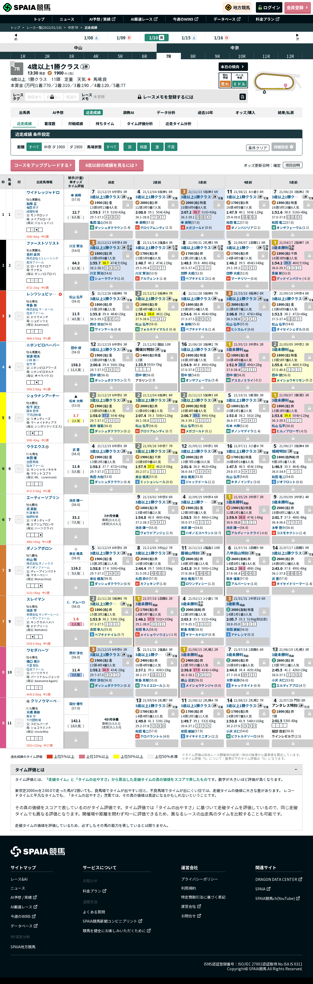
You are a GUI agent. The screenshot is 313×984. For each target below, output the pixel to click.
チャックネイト (242, 685)
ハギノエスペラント (200, 533)
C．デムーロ (76, 602)
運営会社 (191, 906)
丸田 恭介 (142, 578)
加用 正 (31, 203)
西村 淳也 (96, 324)
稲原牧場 (32, 517)
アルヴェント (149, 278)
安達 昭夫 (33, 356)
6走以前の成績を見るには (111, 165)
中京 (235, 47)
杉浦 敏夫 (32, 513)
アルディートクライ (245, 533)
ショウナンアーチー (42, 395)
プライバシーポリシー (199, 879)
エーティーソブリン (42, 497)
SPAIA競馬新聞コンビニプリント (112, 921)
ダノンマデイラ (242, 431)
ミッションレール (152, 482)
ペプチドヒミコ (197, 278)
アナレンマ (239, 635)
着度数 (50, 123)
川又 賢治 (76, 246)
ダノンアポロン (39, 548)
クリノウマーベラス (46, 701)
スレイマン (35, 599)
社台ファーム (35, 313)
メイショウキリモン (291, 380)
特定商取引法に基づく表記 (203, 897)
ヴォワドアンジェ (152, 533)
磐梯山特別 (190, 553)
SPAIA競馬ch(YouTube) (277, 898)
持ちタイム (105, 123)
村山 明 (31, 559)
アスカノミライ (242, 380)
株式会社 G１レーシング (42, 258)
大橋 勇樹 (33, 712)
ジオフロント (286, 482)
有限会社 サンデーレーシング (44, 614)
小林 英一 (32, 360)
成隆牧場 (32, 211)
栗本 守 (31, 716)
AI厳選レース (144, 19)
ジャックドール (197, 482)
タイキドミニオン (198, 736)
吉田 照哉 (32, 462)
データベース (227, 19)
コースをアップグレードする (43, 165)
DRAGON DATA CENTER (278, 879)
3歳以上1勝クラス (105, 196)
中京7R (73, 27)
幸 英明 (76, 195)
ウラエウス (35, 446)
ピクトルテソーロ (243, 736)
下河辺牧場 (33, 415)
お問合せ (191, 916)
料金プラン (268, 19)
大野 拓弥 (233, 680)
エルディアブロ (287, 685)
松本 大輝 (76, 401)
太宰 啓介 (278, 527)
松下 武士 (33, 407)
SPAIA (263, 889)
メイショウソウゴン (154, 635)
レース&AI (19, 879)
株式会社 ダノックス (39, 563)
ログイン (269, 7)
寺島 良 (31, 305)
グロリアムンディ (152, 228)
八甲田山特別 (237, 553)
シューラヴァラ (106, 278)
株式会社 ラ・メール (39, 309)
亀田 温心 (96, 222)
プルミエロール (151, 685)
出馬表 (24, 112)
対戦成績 (75, 123)
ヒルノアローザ (288, 431)
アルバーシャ (240, 583)
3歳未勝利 (280, 247)
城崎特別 (279, 451)
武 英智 (31, 509)
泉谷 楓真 (142, 477)
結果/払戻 (286, 112)
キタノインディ (242, 482)
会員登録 (298, 7)
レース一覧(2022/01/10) (44, 27)
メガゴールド (195, 228)
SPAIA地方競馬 (23, 947)
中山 (78, 48)
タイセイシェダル (289, 329)
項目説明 (292, 165)
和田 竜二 (233, 222)
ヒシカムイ (239, 329)
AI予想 (58, 112)
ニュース (67, 19)
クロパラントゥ (151, 736)
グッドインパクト (289, 278)
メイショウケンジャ (200, 685)
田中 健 (76, 348)
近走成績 (93, 112)
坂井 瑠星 (96, 426)
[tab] (24, 123)
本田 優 (31, 458)
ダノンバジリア (242, 228)
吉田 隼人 (96, 629)
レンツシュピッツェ (42, 294)
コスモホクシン (288, 533)
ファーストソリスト (42, 243)
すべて (111, 147)
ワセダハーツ (37, 650)
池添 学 (31, 610)
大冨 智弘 (32, 665)
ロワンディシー (197, 583)
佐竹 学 (31, 364)
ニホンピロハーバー (43, 345)
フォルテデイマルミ (154, 329)
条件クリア (257, 148)
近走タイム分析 (178, 123)
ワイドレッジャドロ (42, 192)
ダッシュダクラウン (109, 228)
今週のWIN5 (186, 19)
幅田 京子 (32, 207)
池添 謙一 (76, 500)
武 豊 (76, 449)
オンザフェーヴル (289, 228)
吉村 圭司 (33, 254)
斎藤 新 (277, 273)
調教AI (128, 112)
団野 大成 (187, 273)
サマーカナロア (197, 635)
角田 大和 (96, 477)
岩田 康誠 (233, 629)
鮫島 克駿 (187, 629)
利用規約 (188, 888)
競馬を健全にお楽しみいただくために (117, 930)
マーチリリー (240, 278)
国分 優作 (76, 704)
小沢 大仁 (278, 680)
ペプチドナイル (197, 329)
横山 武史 (187, 680)
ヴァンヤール (104, 329)
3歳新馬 (233, 603)
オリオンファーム (38, 567)
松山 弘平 (76, 297)
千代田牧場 (33, 720)
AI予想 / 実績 (102, 19)
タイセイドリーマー (291, 583)
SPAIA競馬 (257, 968)
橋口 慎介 (33, 661)
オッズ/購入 (245, 112)
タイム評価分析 (140, 123)
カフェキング (149, 583)
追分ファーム (35, 262)
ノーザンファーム (38, 618)
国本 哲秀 (32, 411)
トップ (39, 19)
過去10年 (205, 112)
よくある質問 (94, 912)
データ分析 (166, 112)
